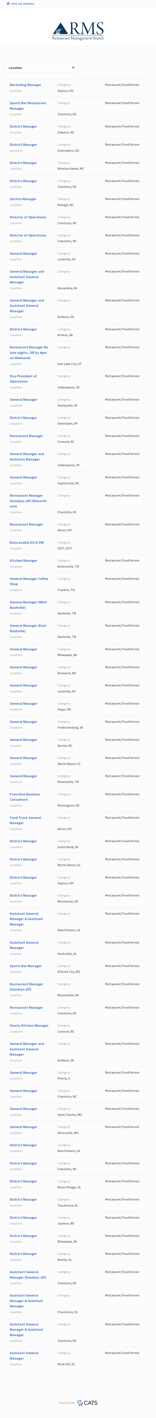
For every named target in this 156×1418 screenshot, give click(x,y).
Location (42, 68)
